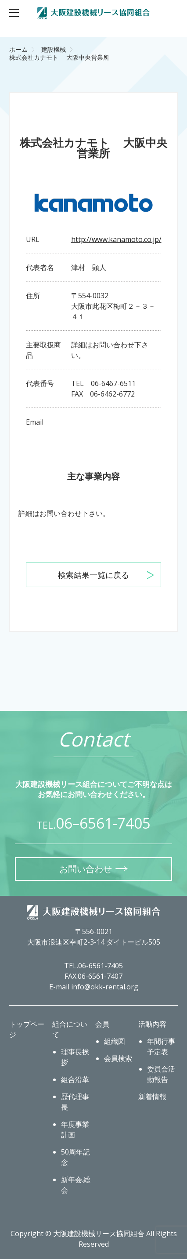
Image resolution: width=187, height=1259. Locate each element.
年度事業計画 (75, 1129)
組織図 (114, 1041)
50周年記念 (75, 1157)
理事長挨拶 (75, 1057)
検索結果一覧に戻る (93, 575)
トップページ (26, 1029)
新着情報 (152, 1096)
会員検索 (118, 1058)
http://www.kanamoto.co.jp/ (116, 239)
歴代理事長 (75, 1102)
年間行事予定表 (161, 1046)
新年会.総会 (75, 1185)
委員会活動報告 (161, 1074)
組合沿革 (75, 1079)
